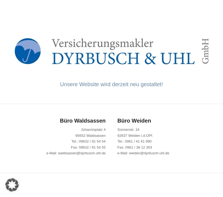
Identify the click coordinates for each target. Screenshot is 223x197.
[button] (12, 185)
